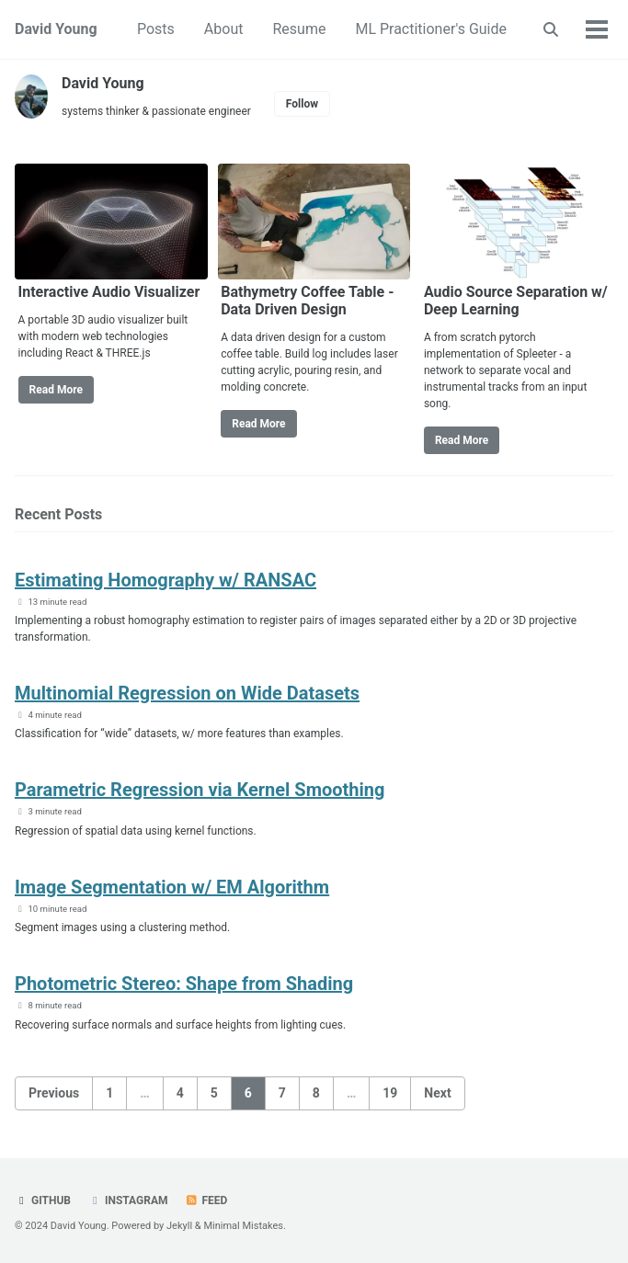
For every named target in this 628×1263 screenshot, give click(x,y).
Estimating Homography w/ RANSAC (165, 580)
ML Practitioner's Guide (431, 29)
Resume (298, 29)
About (224, 29)
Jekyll (179, 1226)
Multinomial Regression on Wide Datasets (187, 693)
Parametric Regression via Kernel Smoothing (199, 790)
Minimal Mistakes (243, 1226)
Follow (302, 103)
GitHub (43, 1200)
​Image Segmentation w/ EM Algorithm (172, 887)
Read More (56, 389)
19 (390, 1093)
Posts (156, 29)
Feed (206, 1200)
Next (437, 1093)
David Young (56, 29)
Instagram (128, 1200)
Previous (54, 1093)
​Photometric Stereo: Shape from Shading (184, 984)
